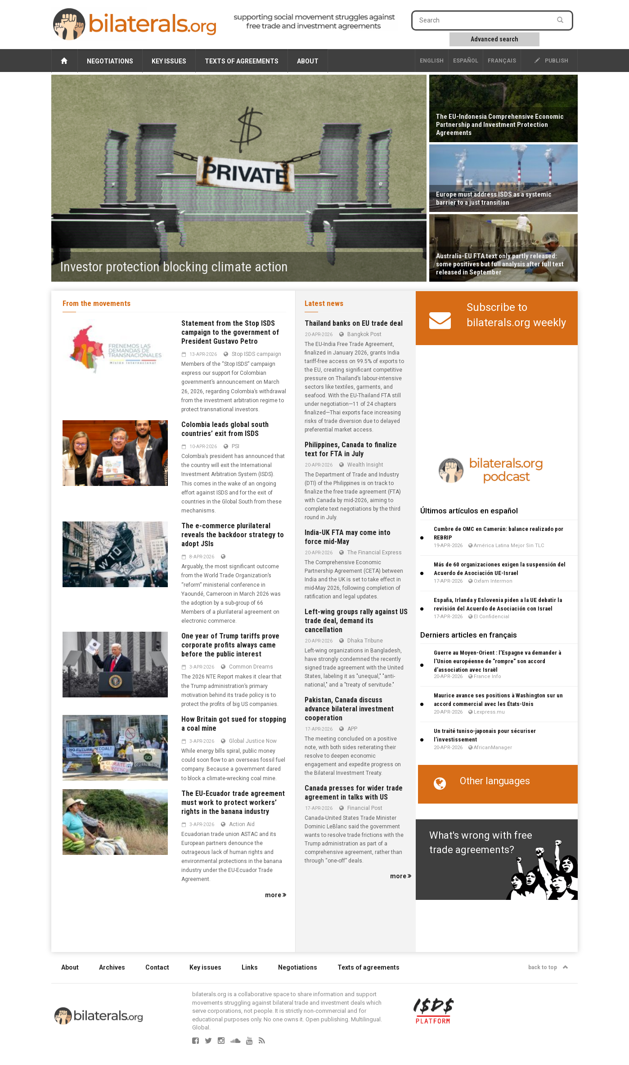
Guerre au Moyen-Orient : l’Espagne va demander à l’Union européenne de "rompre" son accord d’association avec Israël (497, 661)
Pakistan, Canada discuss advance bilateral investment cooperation (349, 709)
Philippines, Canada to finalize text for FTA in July (351, 449)
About (308, 61)
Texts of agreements (242, 61)
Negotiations (110, 61)
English (432, 61)
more (275, 895)
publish (551, 61)
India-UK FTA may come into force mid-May (348, 537)
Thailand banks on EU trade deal (354, 323)
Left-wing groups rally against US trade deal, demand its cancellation (356, 620)
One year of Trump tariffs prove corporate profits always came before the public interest (230, 645)
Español (465, 61)
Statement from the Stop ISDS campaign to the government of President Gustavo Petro (230, 332)
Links (250, 967)
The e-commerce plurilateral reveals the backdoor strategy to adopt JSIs (232, 534)
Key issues (169, 61)
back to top (548, 967)
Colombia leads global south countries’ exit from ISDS (225, 429)
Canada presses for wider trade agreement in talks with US (354, 792)
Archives (112, 967)
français (502, 61)
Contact (157, 967)
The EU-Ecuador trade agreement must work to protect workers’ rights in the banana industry (233, 802)
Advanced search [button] (494, 39)
